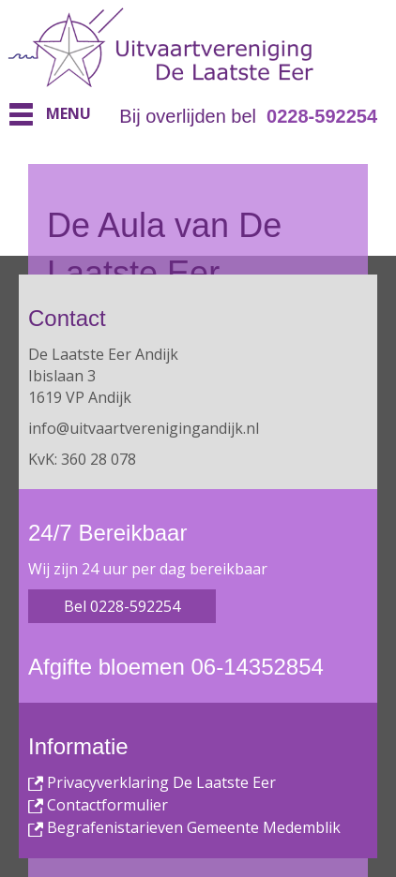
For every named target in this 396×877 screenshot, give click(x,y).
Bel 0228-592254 (122, 606)
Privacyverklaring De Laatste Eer (152, 782)
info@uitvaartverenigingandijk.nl (143, 428)
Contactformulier (98, 805)
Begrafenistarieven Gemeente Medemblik (184, 827)
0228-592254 (322, 116)
